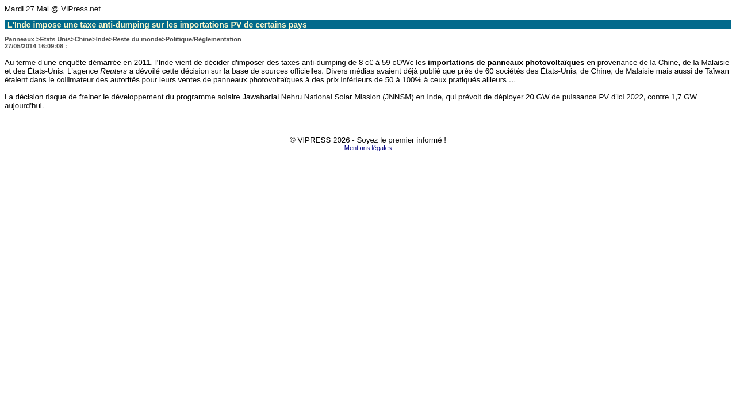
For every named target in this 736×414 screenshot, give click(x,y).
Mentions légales (368, 147)
